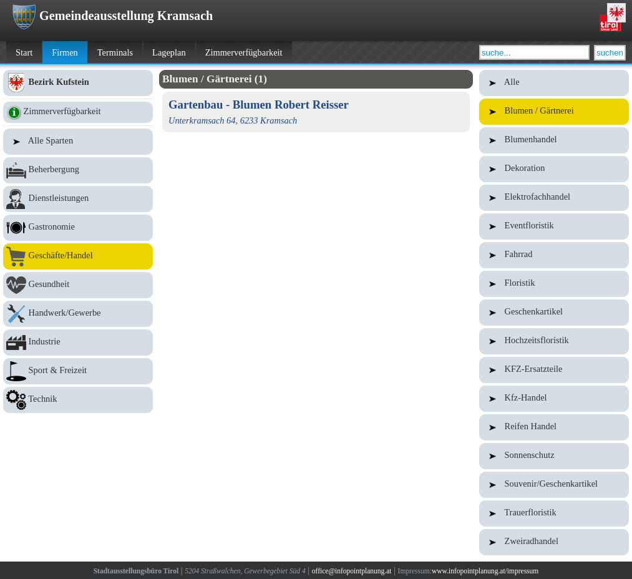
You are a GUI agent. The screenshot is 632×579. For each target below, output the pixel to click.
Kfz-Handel (554, 399)
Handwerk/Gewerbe (78, 314)
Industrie (78, 342)
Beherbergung (78, 170)
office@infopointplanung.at (352, 571)
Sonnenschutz (554, 456)
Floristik (554, 284)
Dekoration (554, 169)
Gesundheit (78, 285)
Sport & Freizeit (78, 371)
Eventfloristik (554, 226)
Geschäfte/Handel (78, 256)
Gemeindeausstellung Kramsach (112, 15)
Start (24, 52)
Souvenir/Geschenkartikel (554, 485)
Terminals (115, 52)
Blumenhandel (554, 140)
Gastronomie (78, 228)
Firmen (65, 52)
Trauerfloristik (554, 513)
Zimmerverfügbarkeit (244, 52)
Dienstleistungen (78, 199)
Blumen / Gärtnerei (554, 112)
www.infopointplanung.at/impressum (485, 571)
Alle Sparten (78, 142)
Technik (78, 400)
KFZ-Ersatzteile (554, 370)
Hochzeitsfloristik (554, 341)
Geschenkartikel (554, 312)
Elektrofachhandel (554, 198)
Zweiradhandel (554, 542)
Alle (554, 83)
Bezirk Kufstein (78, 83)
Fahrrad (554, 255)
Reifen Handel (554, 427)
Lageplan (169, 52)
